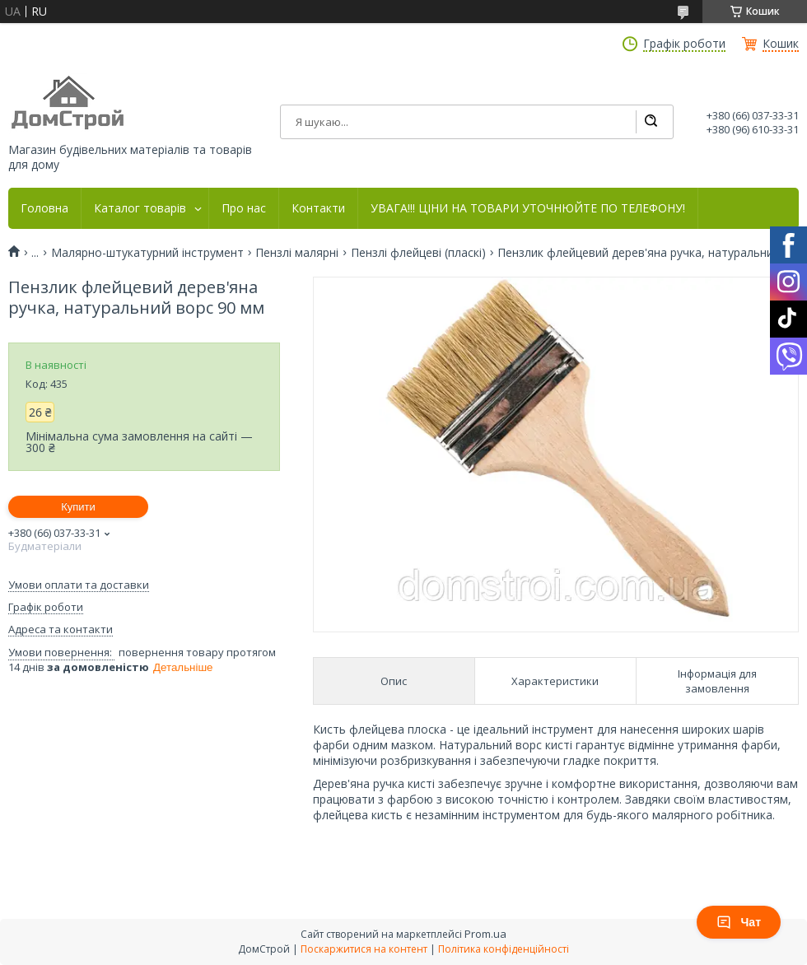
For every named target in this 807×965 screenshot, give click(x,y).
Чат (738, 922)
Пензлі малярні (296, 252)
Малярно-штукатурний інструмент (147, 252)
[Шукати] (650, 121)
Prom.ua (485, 933)
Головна (44, 208)
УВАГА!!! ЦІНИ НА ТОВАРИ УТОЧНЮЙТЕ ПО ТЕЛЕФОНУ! (528, 208)
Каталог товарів (140, 208)
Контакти (318, 208)
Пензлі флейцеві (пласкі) (418, 252)
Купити (78, 507)
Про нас (244, 208)
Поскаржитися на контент (364, 949)
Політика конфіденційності (503, 949)
